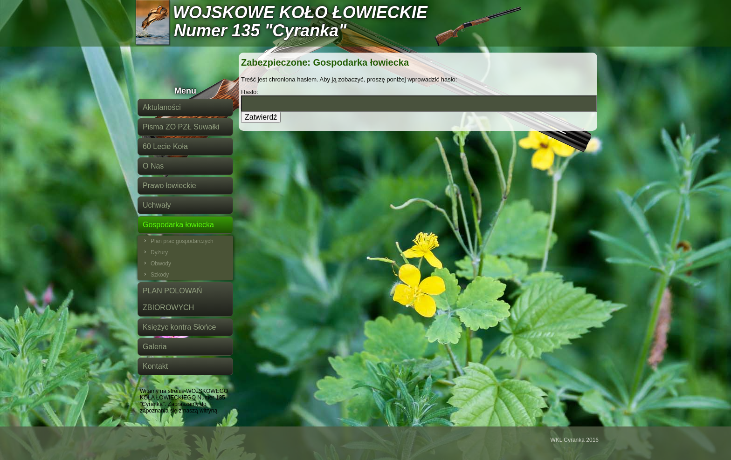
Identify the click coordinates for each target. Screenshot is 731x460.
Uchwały (157, 205)
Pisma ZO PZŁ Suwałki (181, 127)
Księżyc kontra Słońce (179, 327)
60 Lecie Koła (165, 146)
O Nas (153, 166)
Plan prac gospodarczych (182, 241)
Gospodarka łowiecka (178, 225)
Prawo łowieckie (169, 185)
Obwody (161, 263)
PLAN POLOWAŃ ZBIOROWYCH (172, 299)
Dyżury (159, 252)
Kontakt (155, 366)
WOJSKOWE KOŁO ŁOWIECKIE (300, 12)
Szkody (160, 274)
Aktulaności (162, 107)
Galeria (155, 347)
